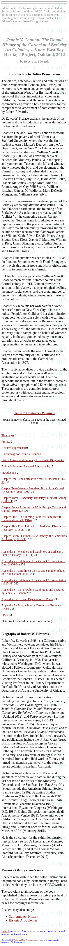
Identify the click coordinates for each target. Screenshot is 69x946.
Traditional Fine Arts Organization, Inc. (28, 940)
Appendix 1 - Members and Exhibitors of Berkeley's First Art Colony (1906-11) (32, 553)
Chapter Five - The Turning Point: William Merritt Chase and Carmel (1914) (31, 518)
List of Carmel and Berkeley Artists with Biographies (32, 460)
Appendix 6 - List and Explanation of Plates (27, 599)
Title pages (7, 435)
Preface (5, 441)
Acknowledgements (13, 447)
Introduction (8, 472)
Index (4, 614)
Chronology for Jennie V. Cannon (21, 454)
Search (5, 931)
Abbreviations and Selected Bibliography (25, 466)
